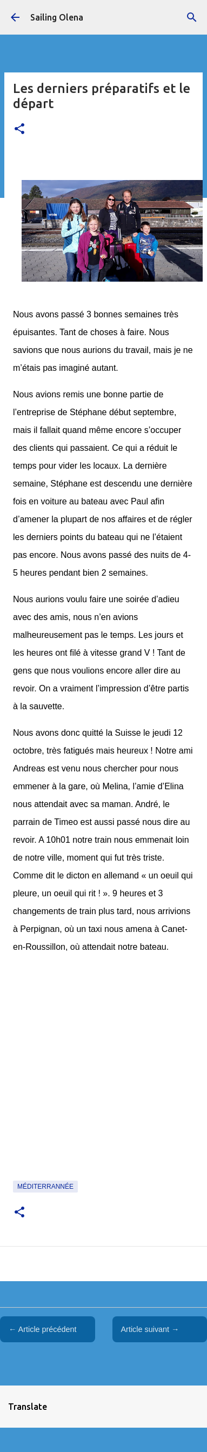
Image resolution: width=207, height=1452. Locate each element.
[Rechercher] (191, 17)
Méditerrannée (45, 1186)
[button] (19, 129)
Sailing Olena (56, 17)
